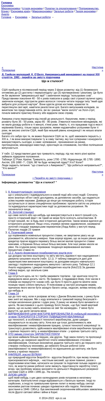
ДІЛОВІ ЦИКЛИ (17, 374)
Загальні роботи (63, 11)
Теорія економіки (85, 11)
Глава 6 (12, 273)
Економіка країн (20, 11)
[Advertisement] (52, 41)
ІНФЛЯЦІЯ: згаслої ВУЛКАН (24, 354)
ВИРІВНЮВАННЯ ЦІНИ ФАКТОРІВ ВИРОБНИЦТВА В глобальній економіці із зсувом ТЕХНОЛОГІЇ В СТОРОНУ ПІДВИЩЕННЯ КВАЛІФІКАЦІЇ (54, 315)
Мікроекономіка (10, 8)
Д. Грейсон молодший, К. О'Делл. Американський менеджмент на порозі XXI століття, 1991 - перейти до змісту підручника (50, 76)
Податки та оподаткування (61, 8)
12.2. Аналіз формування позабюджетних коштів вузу (40, 252)
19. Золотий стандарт (21, 212)
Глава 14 (13, 293)
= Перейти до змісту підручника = (52, 178)
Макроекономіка (42, 11)
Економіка (7, 5)
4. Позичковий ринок (20, 232)
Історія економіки (32, 8)
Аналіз (5, 14)
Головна (6, 17)
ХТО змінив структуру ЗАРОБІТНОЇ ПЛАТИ (34, 334)
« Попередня (8, 69)
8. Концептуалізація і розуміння (27, 191)
